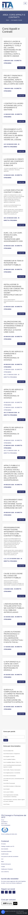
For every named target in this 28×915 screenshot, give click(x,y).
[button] (3, 912)
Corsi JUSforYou (5, 871)
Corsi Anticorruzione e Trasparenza (11, 753)
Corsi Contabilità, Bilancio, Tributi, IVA (12, 762)
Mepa (2, 861)
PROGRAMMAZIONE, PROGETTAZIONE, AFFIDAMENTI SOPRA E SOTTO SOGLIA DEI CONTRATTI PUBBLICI (13, 532)
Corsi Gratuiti (6, 789)
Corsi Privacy (6, 804)
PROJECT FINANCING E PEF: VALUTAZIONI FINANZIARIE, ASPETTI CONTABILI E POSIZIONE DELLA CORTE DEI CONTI (14, 80)
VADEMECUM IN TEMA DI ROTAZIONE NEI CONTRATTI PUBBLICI (13, 263)
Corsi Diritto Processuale (9, 783)
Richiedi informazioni (6, 864)
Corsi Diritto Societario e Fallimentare (12, 786)
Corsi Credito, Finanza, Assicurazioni (11, 770)
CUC (2, 859)
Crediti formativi (4, 854)
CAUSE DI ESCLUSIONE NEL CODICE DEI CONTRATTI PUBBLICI (13, 576)
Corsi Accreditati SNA (8, 750)
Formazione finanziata (6, 851)
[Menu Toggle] (25, 3)
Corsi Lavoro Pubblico (8, 792)
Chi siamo (3, 843)
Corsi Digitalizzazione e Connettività (11, 772)
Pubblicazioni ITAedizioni (7, 869)
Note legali (25, 913)
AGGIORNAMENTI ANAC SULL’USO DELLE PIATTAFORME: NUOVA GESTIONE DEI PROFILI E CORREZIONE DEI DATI (14, 504)
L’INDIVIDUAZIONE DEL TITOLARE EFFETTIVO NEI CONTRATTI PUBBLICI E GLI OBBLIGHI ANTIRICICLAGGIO (14, 608)
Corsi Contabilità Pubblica (9, 759)
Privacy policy (19, 913)
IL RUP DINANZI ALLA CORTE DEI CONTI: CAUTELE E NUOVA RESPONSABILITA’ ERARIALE (12, 666)
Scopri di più (21, 67)
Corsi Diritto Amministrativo (9, 775)
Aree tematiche (4, 849)
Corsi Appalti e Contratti (8, 756)
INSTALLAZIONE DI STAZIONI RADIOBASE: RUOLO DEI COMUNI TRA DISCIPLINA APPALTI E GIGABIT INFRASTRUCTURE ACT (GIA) (14, 290)
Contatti (3, 866)
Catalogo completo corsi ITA (7, 846)
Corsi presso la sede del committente (9, 856)
